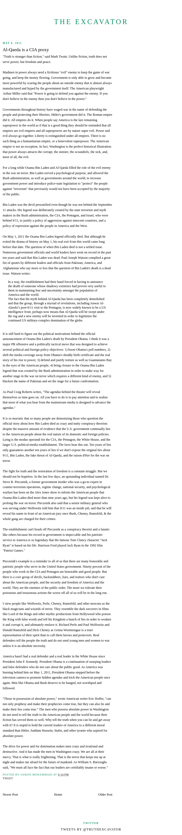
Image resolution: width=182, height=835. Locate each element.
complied (95, 258)
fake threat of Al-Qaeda (46, 455)
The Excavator (91, 22)
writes (25, 273)
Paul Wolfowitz (93, 625)
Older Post (105, 794)
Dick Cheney (41, 630)
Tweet (8, 778)
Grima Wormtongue (67, 630)
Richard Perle (68, 625)
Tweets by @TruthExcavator (91, 829)
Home (58, 794)
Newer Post (10, 794)
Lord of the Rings (20, 614)
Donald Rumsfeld (14, 630)
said (60, 503)
